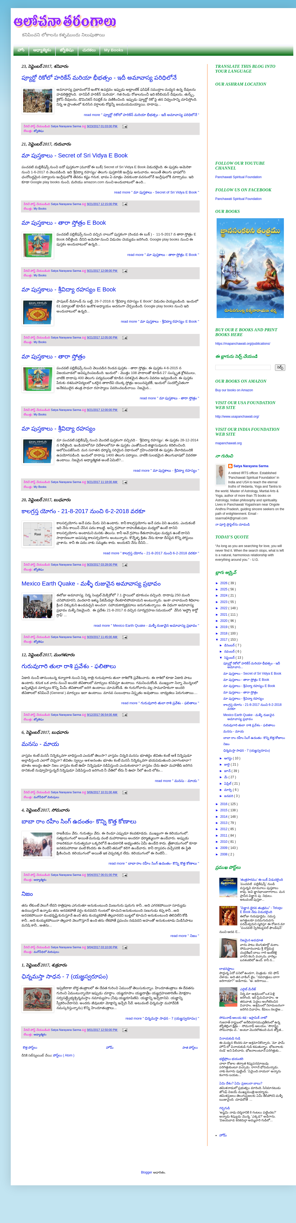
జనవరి (229, 796)
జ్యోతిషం (67, 50)
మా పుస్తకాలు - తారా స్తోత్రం (53, 356)
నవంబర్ (229, 651)
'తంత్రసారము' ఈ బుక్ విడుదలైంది (261, 880)
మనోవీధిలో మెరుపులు (46, 797)
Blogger (146, 1172)
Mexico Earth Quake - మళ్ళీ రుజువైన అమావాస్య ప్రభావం (91, 583)
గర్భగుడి (224, 1108)
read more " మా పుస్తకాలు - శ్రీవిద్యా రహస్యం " (166, 470)
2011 (224, 835)
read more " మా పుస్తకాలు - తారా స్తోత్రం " (169, 398)
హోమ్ (110, 1047)
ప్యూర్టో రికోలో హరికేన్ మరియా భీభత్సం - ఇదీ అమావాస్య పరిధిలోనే (99, 77)
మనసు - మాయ (40, 744)
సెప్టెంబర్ (229, 658)
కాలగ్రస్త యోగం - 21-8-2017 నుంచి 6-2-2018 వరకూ (83, 511)
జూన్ (227, 771)
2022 (224, 608)
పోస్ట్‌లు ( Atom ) (63, 1055)
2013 (224, 823)
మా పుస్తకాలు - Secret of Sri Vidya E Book (75, 155)
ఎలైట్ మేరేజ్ (248, 989)
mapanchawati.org (228, 443)
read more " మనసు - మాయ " (177, 781)
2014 (224, 817)
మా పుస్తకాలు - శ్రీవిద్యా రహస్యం (58, 428)
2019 (224, 627)
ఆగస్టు (228, 758)
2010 (224, 842)
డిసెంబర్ (229, 645)
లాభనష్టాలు (226, 969)
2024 (224, 595)
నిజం (27, 893)
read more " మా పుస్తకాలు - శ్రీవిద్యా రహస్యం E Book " (160, 321)
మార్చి (228, 790)
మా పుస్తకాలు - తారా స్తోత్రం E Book (64, 222)
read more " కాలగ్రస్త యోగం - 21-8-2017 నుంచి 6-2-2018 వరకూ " (151, 553)
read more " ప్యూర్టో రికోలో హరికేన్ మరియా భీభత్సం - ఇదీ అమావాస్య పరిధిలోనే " (141, 115)
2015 (224, 810)
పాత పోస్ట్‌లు (190, 1047)
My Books (113, 50)
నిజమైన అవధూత (251, 940)
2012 (224, 829)
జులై (227, 764)
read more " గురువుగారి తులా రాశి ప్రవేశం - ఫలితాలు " (160, 703)
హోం (20, 50)
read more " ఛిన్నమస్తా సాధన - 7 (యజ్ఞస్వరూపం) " (162, 1018)
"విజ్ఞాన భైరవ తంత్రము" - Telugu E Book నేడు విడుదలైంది (261, 910)
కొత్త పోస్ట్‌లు (30, 1047)
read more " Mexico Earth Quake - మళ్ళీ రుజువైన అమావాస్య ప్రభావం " (146, 625)
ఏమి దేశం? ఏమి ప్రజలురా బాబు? (240, 1083)
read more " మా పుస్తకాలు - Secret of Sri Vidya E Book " (156, 192)
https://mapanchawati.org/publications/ (242, 344)
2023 (224, 602)
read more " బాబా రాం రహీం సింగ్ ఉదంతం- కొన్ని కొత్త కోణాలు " (154, 863)
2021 (224, 614)
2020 (224, 621)
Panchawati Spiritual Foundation (238, 177)
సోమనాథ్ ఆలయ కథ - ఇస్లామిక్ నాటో (243, 1018)
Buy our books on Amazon (234, 390)
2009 (224, 848)
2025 (224, 589)
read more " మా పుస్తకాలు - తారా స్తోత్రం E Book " (163, 255)
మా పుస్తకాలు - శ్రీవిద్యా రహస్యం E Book (69, 289)
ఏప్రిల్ (228, 783)
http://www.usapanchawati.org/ (237, 416)
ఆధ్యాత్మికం (42, 50)
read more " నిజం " (185, 936)
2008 (224, 854)
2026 (224, 583)
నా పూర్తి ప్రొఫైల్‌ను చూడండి (232, 524)
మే (226, 777)
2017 (224, 640)
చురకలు (89, 50)
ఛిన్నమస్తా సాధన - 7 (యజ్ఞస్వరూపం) (65, 976)
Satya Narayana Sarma (66, 126)
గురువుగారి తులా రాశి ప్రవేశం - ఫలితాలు (69, 666)
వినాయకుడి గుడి (229, 1038)
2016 (224, 804)
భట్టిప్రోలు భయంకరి (231, 1059)
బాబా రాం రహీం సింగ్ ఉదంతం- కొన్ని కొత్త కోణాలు (79, 821)
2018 (224, 633)
